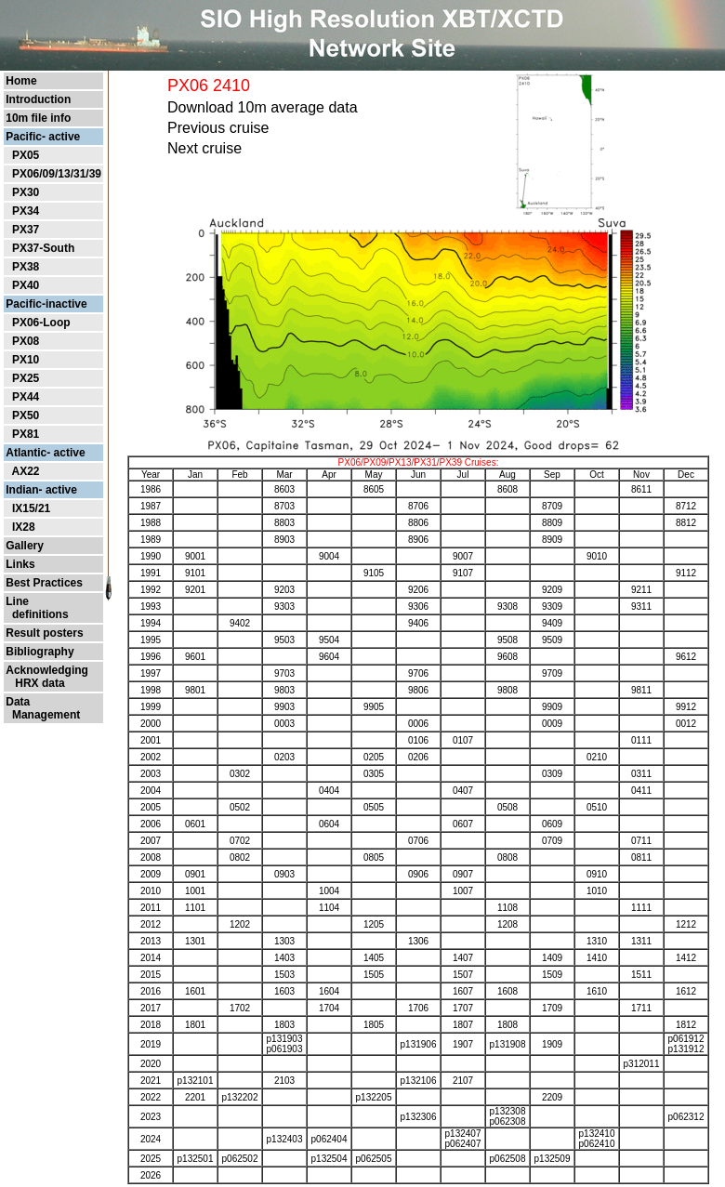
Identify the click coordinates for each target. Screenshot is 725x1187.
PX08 (25, 341)
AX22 (25, 471)
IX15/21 (31, 508)
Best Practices (44, 582)
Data (18, 701)
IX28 (23, 527)
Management (43, 714)
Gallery (25, 545)
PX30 (25, 192)
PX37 (25, 229)
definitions (37, 614)
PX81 (25, 434)
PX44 (25, 396)
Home (21, 80)
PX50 (25, 415)
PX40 (25, 285)
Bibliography (39, 651)
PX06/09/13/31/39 (56, 173)
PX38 (25, 266)
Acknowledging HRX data (47, 677)
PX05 (25, 155)
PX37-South (43, 248)
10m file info (38, 118)
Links (20, 564)
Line (17, 601)
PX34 (25, 211)
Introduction (38, 99)
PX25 (25, 378)
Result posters (44, 633)
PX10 (25, 359)
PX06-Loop (41, 322)
